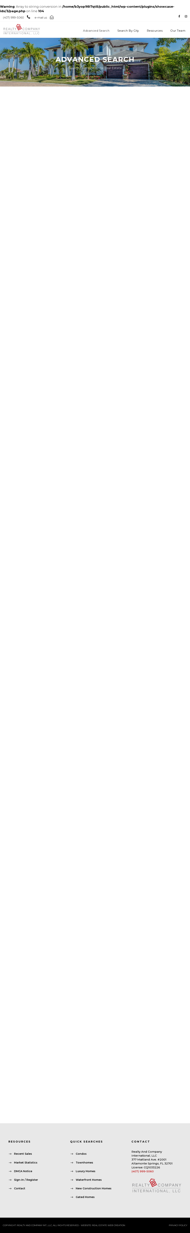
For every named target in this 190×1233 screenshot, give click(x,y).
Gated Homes (85, 1197)
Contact (19, 1188)
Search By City (128, 30)
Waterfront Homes (89, 1179)
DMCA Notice (23, 1171)
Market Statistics (25, 1162)
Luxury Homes (85, 1171)
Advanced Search (96, 30)
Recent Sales (23, 1154)
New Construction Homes (93, 1188)
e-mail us (41, 17)
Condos (81, 1154)
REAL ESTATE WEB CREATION (108, 1225)
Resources (155, 30)
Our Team (177, 30)
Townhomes (84, 1162)
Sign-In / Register (26, 1179)
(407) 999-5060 (142, 1171)
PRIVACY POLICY (178, 1225)
